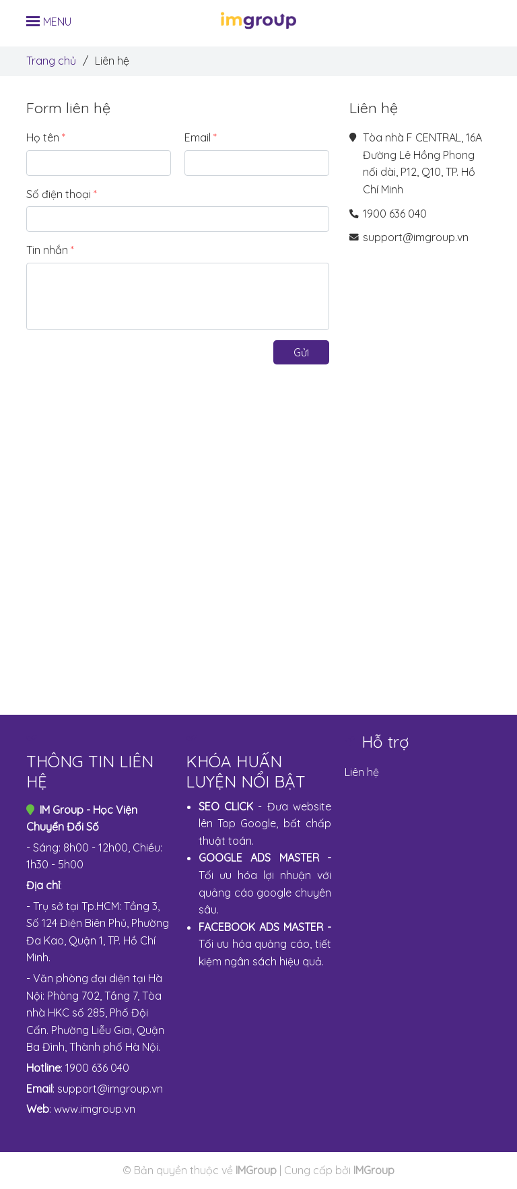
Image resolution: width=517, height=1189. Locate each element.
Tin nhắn (47, 250)
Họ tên (42, 137)
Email (197, 137)
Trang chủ (51, 60)
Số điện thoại (58, 194)
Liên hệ (362, 772)
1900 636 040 (395, 213)
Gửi (301, 352)
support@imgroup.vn (416, 237)
